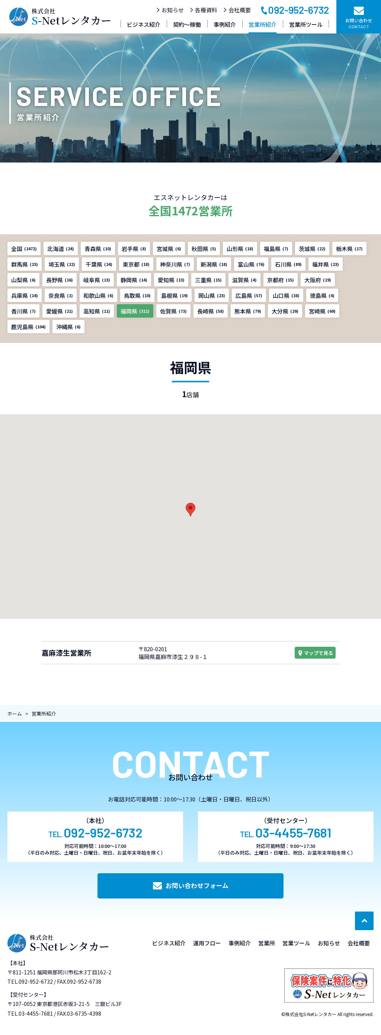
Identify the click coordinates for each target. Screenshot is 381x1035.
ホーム (14, 713)
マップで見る (315, 652)
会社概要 (237, 10)
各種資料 (203, 10)
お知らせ (170, 10)
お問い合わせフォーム (190, 885)
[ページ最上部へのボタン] (364, 921)
